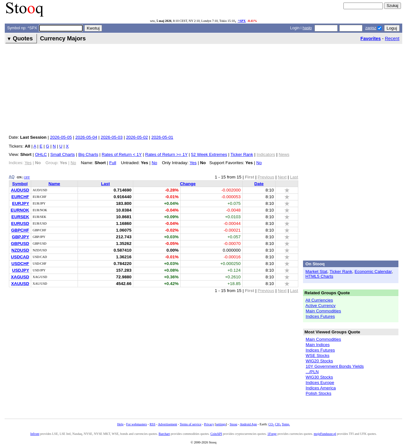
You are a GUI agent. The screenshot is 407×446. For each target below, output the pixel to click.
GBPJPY (20, 236)
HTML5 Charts (319, 276)
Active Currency (321, 305)
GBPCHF (20, 230)
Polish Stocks (318, 393)
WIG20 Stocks (319, 361)
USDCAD (20, 256)
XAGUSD (20, 277)
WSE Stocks (317, 355)
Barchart (164, 434)
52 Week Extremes (209, 154)
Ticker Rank (242, 154)
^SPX (241, 21)
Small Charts (62, 154)
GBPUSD (20, 243)
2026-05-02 (137, 137)
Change (188, 183)
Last (105, 183)
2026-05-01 (162, 137)
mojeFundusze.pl (325, 434)
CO (271, 424)
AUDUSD (20, 190)
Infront (34, 434)
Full (112, 162)
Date (259, 183)
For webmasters (136, 424)
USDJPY (20, 270)
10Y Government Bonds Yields (335, 366)
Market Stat (317, 271)
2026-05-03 (112, 137)
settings (221, 424)
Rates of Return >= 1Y (166, 154)
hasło (307, 28)
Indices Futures (320, 316)
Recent (392, 38)
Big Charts (88, 154)
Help (120, 424)
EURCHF (20, 196)
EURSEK (20, 216)
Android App (248, 424)
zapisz (370, 28)
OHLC (41, 154)
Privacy (209, 424)
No (154, 162)
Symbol (20, 183)
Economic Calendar (373, 271)
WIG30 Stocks (319, 377)
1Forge (272, 434)
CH (278, 424)
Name (54, 183)
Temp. (286, 424)
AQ (12, 177)
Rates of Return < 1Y (122, 154)
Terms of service (190, 424)
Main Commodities (323, 311)
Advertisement (167, 424)
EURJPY (20, 203)
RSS (152, 424)
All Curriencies (319, 300)
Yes (193, 162)
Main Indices (317, 344)
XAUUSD (20, 283)
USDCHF (20, 263)
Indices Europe (320, 382)
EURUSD (20, 223)
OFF (27, 177)
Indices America (321, 388)
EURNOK (20, 210)
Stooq (233, 424)
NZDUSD (20, 250)
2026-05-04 (86, 137)
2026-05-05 (61, 137)
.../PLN (312, 371)
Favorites (371, 38)
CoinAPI (216, 434)
